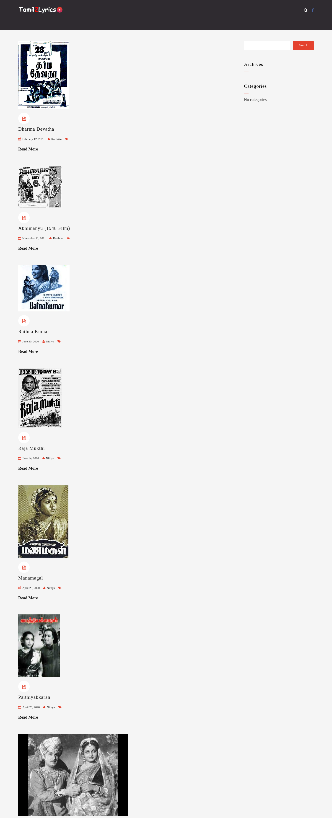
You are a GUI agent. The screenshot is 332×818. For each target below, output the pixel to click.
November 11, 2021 (34, 238)
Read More (28, 149)
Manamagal (30, 578)
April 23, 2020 (31, 707)
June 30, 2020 (30, 341)
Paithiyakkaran (34, 697)
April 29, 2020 (31, 588)
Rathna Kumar (33, 331)
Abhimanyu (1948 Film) (44, 228)
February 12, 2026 (33, 139)
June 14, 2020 (30, 458)
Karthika (56, 139)
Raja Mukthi (31, 448)
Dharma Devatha (36, 129)
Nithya (50, 341)
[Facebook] (313, 10)
